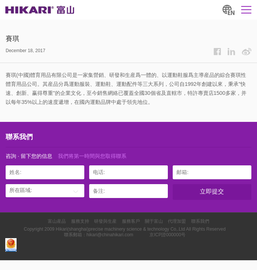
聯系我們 (200, 221)
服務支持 (80, 221)
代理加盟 (177, 221)
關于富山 (154, 221)
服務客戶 (131, 221)
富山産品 (57, 221)
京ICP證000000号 (167, 234)
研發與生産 (105, 221)
